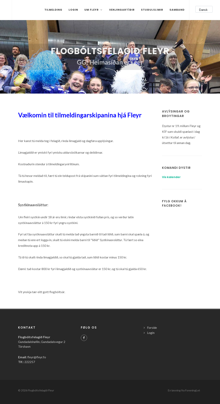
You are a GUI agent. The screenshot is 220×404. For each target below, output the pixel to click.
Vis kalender (171, 177)
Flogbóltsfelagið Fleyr (41, 390)
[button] (204, 9)
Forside (152, 327)
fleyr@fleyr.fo (36, 357)
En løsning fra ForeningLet (184, 390)
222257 (29, 362)
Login (151, 332)
